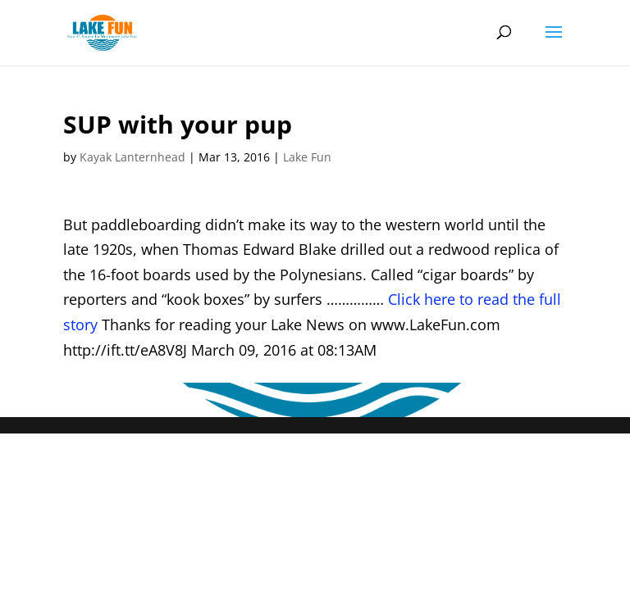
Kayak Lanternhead (132, 157)
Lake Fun (307, 157)
